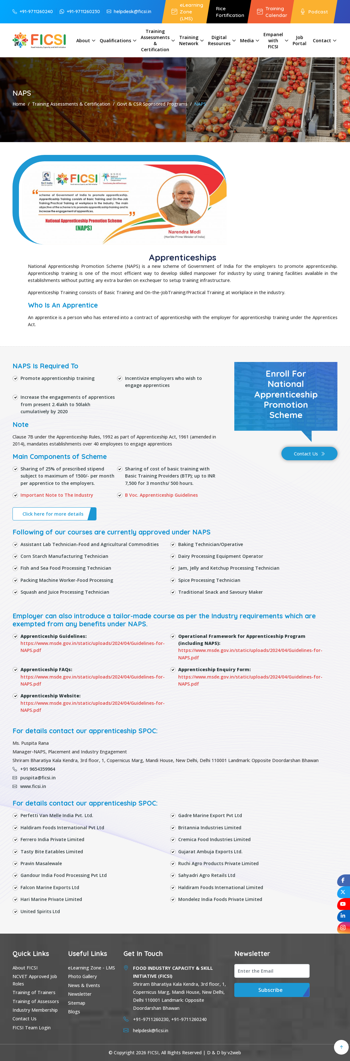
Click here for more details (52, 514)
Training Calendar (272, 11)
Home (19, 104)
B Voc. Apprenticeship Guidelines (161, 495)
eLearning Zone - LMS (91, 968)
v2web (234, 1052)
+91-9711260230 (80, 11)
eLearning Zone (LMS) (187, 11)
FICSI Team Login (32, 1028)
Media (247, 40)
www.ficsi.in (29, 786)
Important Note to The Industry (57, 495)
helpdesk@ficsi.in (129, 11)
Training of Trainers (34, 992)
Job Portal (299, 40)
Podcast (314, 12)
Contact (322, 40)
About (83, 40)
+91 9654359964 (34, 769)
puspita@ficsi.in (34, 778)
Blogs (74, 1012)
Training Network (188, 40)
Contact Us (309, 454)
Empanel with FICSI (273, 40)
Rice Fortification (230, 11)
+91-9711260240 (33, 11)
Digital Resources (219, 40)
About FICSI (25, 968)
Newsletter (80, 994)
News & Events (84, 985)
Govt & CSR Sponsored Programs (152, 104)
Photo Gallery (82, 976)
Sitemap (76, 1003)
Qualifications (115, 40)
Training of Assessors (36, 1001)
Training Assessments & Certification (155, 40)
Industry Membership (35, 1010)
